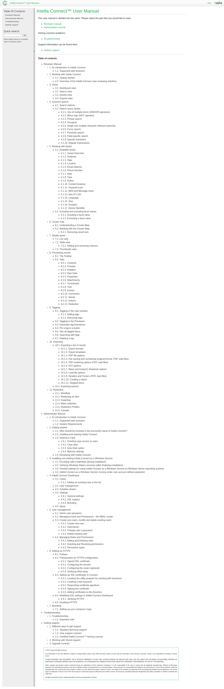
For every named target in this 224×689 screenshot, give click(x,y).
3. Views (53, 84)
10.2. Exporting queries (67, 386)
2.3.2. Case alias (69, 444)
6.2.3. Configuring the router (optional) (80, 568)
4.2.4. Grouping (69, 122)
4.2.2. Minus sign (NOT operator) (77, 115)
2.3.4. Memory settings (72, 451)
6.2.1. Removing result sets (75, 232)
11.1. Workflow (62, 393)
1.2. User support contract (68, 633)
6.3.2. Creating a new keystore (76, 582)
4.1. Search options (65, 105)
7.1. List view (61, 239)
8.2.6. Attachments (70, 280)
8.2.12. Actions (68, 300)
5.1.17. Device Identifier (73, 208)
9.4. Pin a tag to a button (67, 328)
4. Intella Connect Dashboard (64, 475)
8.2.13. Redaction (70, 304)
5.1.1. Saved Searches (72, 153)
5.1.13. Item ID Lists (71, 194)
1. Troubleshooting (58, 616)
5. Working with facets (60, 146)
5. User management (60, 510)
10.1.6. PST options (71, 366)
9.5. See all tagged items (67, 331)
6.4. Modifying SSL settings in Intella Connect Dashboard (84, 595)
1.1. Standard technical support (71, 630)
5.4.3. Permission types (73, 547)
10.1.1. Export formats (72, 348)
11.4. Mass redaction (65, 403)
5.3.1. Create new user (72, 523)
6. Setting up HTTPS (59, 551)
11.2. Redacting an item (67, 396)
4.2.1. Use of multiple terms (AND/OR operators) (85, 112)
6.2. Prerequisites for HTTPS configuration (76, 558)
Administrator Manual (54, 414)
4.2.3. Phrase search (71, 119)
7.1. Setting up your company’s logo (73, 609)
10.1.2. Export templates (73, 352)
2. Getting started (58, 427)
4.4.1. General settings (72, 496)
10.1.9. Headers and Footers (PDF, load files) (84, 376)
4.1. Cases (60, 479)
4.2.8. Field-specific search (74, 136)
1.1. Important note (64, 619)
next (209, 3)
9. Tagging (54, 307)
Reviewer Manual (52, 64)
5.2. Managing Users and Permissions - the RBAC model (84, 516)
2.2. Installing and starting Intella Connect (76, 434)
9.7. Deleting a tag (64, 338)
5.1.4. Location (68, 163)
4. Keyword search (58, 102)
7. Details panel (57, 235)
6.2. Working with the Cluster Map (72, 228)
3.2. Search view (63, 91)
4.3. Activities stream (65, 489)
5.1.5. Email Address (71, 167)
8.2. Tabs (59, 259)
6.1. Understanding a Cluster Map (72, 225)
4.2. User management (66, 486)
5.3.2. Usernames (70, 527)
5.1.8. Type (66, 177)
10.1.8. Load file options (73, 372)
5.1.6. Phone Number (72, 170)
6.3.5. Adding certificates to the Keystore (81, 592)
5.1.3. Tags (66, 160)
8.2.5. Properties (69, 276)
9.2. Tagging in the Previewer (70, 321)
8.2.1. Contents (68, 263)
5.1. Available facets (65, 150)
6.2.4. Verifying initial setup (74, 571)
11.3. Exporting (63, 400)
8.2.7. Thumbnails (70, 283)
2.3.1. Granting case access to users (79, 441)
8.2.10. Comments (70, 294)
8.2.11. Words (68, 297)
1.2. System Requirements (68, 424)
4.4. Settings (61, 492)
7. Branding (55, 606)
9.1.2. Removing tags (71, 318)
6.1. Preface (61, 554)
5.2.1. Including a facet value (75, 215)
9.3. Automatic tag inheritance (70, 324)
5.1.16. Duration (69, 204)
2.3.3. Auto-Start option (72, 448)
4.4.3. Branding (68, 503)
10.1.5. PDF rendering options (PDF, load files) (84, 362)
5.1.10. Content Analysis (73, 184)
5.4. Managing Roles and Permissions (74, 537)
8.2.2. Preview (68, 266)
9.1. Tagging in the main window (71, 311)
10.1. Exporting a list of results (70, 345)
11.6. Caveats (62, 410)
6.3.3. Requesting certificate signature (80, 585)
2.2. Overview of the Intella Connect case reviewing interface (86, 81)
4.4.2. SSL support (70, 499)
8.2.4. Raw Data (69, 273)
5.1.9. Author (67, 180)
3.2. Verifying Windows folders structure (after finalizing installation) (89, 465)
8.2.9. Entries (67, 290)
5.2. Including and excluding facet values (75, 211)
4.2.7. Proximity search (72, 132)
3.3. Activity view (63, 95)
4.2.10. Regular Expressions (75, 143)
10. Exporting (56, 342)
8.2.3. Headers (68, 270)
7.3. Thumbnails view (66, 249)
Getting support (51, 623)
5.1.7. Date (66, 174)
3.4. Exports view (64, 98)
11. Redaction (56, 390)
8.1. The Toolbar (63, 256)
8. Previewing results (60, 252)
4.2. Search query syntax (67, 108)
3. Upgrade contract (59, 643)
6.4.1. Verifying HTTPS (72, 599)
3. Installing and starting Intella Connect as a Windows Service (81, 458)
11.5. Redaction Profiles (67, 407)
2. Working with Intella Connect (65, 74)
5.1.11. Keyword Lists (72, 187)
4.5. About (60, 506)
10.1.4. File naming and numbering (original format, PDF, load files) (95, 359)
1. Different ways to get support (65, 626)
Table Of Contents (14, 11)
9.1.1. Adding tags (70, 314)
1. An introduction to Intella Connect (67, 67)
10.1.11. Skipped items (72, 383)
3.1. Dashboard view (65, 88)
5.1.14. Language (70, 198)
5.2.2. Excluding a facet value (76, 218)
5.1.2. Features (68, 156)
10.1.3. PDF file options (73, 355)
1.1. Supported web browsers (70, 71)
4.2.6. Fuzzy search (71, 129)
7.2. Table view (62, 242)
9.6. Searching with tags (67, 335)
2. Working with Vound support (64, 640)
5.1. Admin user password (68, 513)
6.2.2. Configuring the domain (76, 564)
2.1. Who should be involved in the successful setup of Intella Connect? (91, 431)
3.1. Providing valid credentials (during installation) (80, 462)
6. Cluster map (56, 222)
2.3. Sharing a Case (65, 438)
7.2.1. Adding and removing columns (79, 246)
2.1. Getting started (65, 78)
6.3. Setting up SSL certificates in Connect (76, 575)
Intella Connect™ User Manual (24, 3)
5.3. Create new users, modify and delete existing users (83, 520)
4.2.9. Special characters (73, 139)
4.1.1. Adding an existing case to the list (81, 482)
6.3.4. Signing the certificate (75, 588)
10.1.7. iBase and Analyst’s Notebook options (84, 369)
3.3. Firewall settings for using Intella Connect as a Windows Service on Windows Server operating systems (109, 468)
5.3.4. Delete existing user (74, 534)
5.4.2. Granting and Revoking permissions (82, 544)
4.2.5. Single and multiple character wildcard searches (88, 126)
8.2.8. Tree (66, 287)
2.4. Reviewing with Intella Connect (73, 455)
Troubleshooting (52, 612)
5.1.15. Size (67, 201)
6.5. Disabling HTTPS (66, 602)
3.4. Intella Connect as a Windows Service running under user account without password (100, 472)
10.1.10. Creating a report (74, 379)
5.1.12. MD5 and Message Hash (77, 191)
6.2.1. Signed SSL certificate (75, 561)
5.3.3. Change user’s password (76, 530)
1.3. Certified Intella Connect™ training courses (79, 636)
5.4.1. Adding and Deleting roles (77, 540)
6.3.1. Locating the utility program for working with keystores (91, 578)
